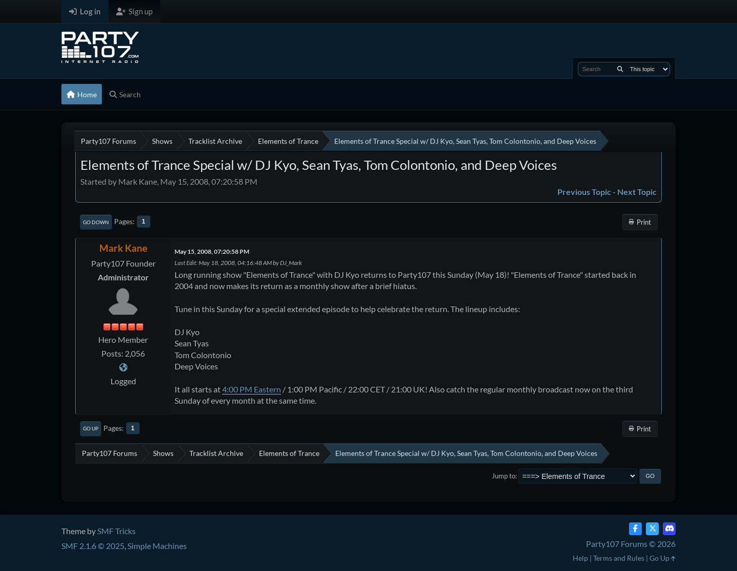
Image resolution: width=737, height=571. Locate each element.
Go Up (90, 428)
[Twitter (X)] (652, 528)
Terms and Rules (618, 558)
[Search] (620, 69)
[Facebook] (635, 528)
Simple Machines (157, 546)
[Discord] (669, 528)
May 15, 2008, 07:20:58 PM (212, 251)
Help (580, 558)
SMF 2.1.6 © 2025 (92, 546)
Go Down (96, 222)
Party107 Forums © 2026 (631, 543)
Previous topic (584, 191)
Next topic (637, 191)
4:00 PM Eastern (251, 389)
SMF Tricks (116, 531)
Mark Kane (123, 248)
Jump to (503, 476)
